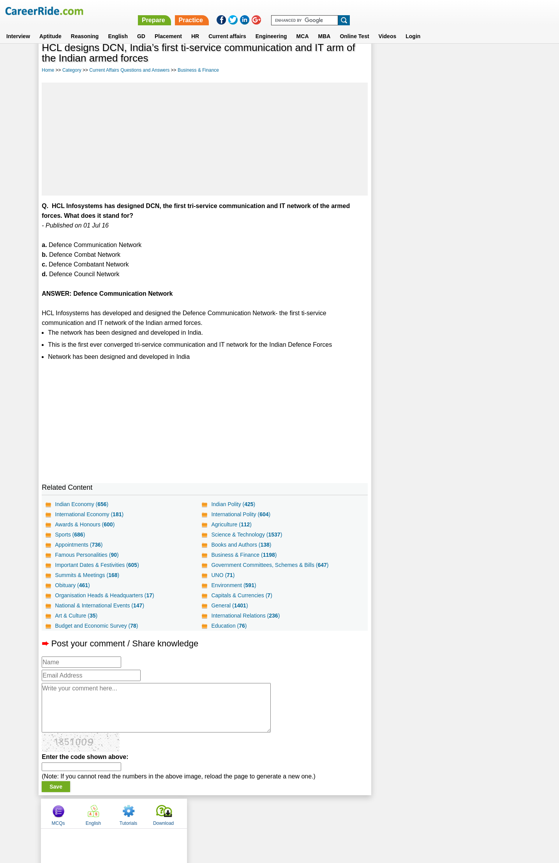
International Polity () (240, 514)
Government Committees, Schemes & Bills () (269, 565)
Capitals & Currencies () (241, 595)
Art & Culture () (76, 615)
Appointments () (78, 545)
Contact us (240, 813)
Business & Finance (198, 70)
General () (229, 605)
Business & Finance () (243, 555)
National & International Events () (99, 605)
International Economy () (89, 514)
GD (141, 27)
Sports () (70, 534)
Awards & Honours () (85, 524)
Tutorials (460, 59)
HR (195, 27)
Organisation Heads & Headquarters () (104, 595)
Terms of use (276, 813)
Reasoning (85, 27)
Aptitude (50, 27)
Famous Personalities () (86, 555)
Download (495, 59)
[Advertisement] (204, 139)
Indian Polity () (233, 504)
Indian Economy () (81, 504)
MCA (302, 27)
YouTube (335, 813)
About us (208, 813)
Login (413, 27)
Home (48, 70)
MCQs (389, 59)
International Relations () (245, 615)
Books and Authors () (241, 545)
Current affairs (227, 27)
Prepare (357, 10)
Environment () (233, 585)
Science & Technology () (246, 534)
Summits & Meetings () (87, 575)
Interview (18, 27)
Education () (228, 626)
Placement (168, 27)
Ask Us (307, 813)
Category (71, 70)
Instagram (365, 813)
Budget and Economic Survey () (96, 626)
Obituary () (72, 585)
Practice (394, 10)
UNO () (222, 575)
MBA (324, 27)
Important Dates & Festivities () (97, 565)
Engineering (271, 27)
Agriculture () (231, 524)
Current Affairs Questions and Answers (129, 70)
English (118, 27)
